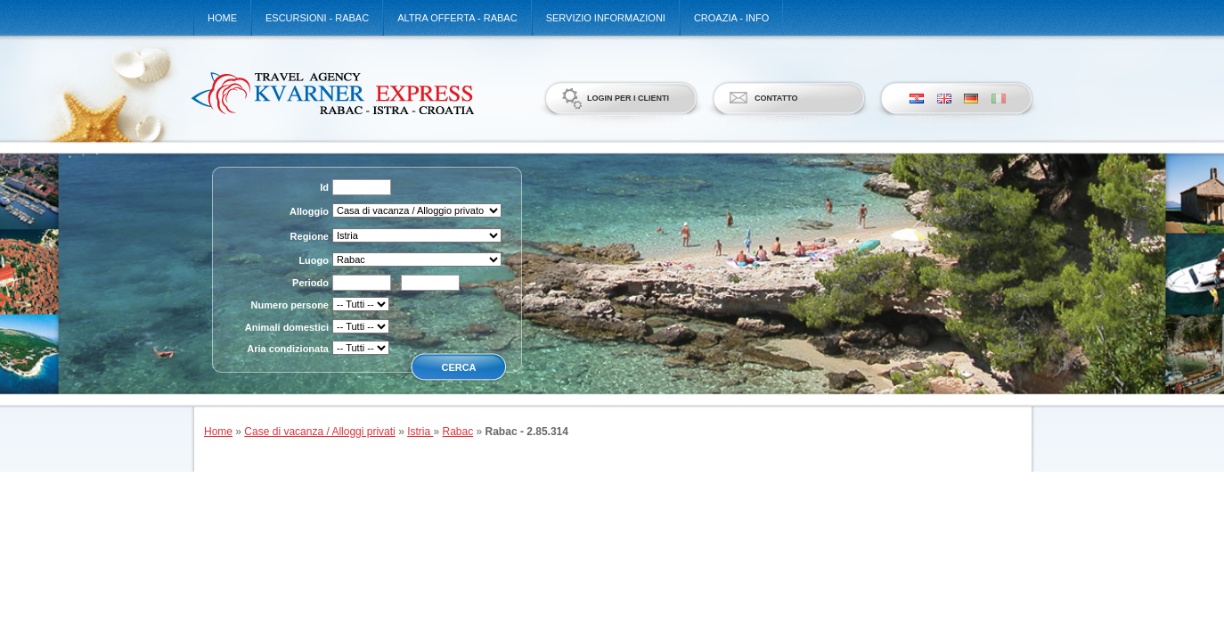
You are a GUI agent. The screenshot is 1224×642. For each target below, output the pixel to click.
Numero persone (290, 305)
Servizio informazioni (605, 17)
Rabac (458, 431)
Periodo (310, 282)
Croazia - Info (731, 17)
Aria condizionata (288, 348)
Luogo (313, 260)
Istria (420, 431)
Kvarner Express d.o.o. (332, 93)
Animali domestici (287, 327)
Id (324, 187)
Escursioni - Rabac (317, 17)
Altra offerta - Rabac (457, 17)
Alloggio (309, 211)
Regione (309, 236)
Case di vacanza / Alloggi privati (319, 431)
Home (222, 17)
